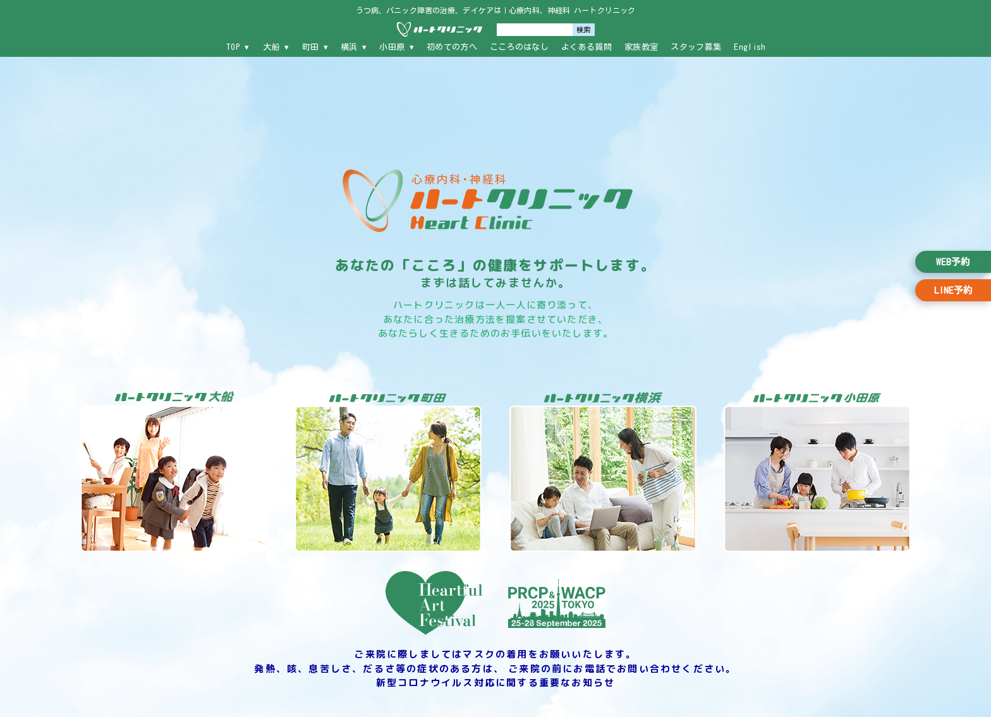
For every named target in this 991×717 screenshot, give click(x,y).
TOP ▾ (238, 47)
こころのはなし (519, 47)
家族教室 (641, 47)
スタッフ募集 (696, 47)
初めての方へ (452, 47)
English (749, 47)
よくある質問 (586, 47)
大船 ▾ (276, 47)
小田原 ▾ (396, 47)
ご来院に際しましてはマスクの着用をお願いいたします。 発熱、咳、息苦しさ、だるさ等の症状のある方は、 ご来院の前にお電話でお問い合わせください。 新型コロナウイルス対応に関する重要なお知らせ (495, 668)
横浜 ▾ (354, 47)
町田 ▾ (315, 47)
